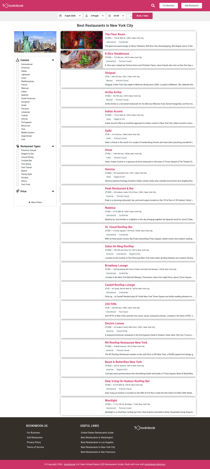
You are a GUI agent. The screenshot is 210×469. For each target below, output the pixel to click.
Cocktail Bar (26, 160)
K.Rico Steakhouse (117, 53)
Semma (110, 169)
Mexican (25, 88)
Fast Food (25, 184)
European (25, 102)
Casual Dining (27, 157)
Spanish (24, 95)
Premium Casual (28, 150)
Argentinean (26, 136)
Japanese (25, 74)
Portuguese (26, 122)
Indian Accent (114, 111)
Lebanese (25, 112)
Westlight (111, 400)
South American (28, 98)
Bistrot (24, 171)
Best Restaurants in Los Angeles (97, 442)
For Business (168, 5)
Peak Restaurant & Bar (119, 188)
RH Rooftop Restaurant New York (126, 342)
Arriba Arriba (113, 92)
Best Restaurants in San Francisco (98, 452)
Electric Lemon (114, 323)
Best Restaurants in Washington (97, 437)
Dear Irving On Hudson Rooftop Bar (127, 381)
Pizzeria (24, 177)
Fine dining (26, 164)
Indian (24, 91)
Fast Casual (26, 167)
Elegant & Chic (27, 154)
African (24, 119)
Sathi (108, 130)
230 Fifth (111, 304)
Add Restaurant (191, 5)
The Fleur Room (115, 34)
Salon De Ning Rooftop (119, 246)
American (25, 68)
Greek (23, 105)
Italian (24, 71)
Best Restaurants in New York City (98, 447)
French (24, 85)
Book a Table (142, 16)
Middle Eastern (28, 132)
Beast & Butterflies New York (123, 362)
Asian (23, 78)
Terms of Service (35, 447)
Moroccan (25, 126)
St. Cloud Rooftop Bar (119, 227)
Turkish (24, 115)
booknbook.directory (155, 464)
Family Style (26, 174)
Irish (23, 139)
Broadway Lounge (116, 265)
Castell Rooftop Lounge (120, 285)
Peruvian (25, 109)
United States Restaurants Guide (97, 432)
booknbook (69, 464)
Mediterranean (27, 81)
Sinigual (110, 73)
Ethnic (24, 181)
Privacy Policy (34, 442)
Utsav (108, 150)
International (26, 64)
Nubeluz (110, 207)
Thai (23, 129)
